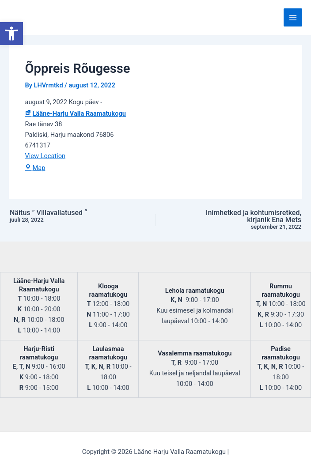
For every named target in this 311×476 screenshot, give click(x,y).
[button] (11, 33)
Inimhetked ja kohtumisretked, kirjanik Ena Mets (247, 219)
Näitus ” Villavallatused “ (64, 216)
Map (35, 168)
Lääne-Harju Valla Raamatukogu (75, 113)
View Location (45, 156)
